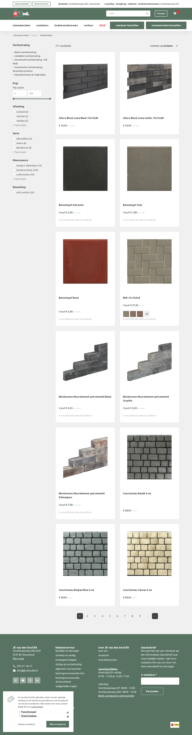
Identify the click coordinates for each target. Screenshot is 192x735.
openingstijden (22, 4)
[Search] (147, 14)
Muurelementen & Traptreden (30, 74)
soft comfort (25, 192)
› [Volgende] (154, 616)
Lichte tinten (25, 174)
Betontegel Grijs (132, 205)
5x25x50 (22, 112)
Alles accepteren (58, 724)
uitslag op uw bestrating (69, 664)
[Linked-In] (37, 680)
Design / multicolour (29, 165)
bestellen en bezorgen (67, 650)
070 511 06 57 (24, 666)
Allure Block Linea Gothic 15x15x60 (143, 118)
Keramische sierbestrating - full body (30, 61)
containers (42, 25)
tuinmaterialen (21, 25)
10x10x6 (22, 116)
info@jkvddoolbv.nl (27, 670)
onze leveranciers (107, 659)
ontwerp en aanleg (65, 655)
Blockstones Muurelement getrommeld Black (85, 396)
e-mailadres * (149, 674)
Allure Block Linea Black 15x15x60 (78, 118)
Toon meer (20, 125)
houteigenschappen (66, 659)
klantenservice (41, 4)
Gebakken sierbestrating (27, 56)
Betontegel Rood (69, 297)
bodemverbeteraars (66, 25)
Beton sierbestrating (25, 52)
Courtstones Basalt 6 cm (137, 493)
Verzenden (152, 691)
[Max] (34, 93)
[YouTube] (23, 680)
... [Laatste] (147, 616)
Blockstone (23, 147)
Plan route (18, 658)
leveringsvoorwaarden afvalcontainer (68, 679)
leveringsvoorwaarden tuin (70, 673)
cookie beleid (37, 707)
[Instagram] (30, 680)
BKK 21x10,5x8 (131, 297)
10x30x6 (22, 121)
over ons (103, 650)
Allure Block (24, 138)
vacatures (103, 655)
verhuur (88, 25)
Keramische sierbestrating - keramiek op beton (28, 69)
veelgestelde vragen (66, 686)
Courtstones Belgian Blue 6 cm (76, 590)
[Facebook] (16, 680)
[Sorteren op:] (171, 46)
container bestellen (127, 25)
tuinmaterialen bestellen (166, 25)
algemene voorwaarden (68, 668)
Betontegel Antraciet (71, 205)
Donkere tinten (27, 170)
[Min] (19, 93)
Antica (21, 143)
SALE (102, 25)
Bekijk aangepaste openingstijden (116, 695)
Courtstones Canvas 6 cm (137, 590)
